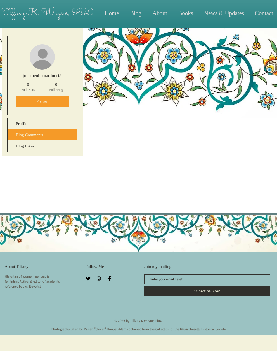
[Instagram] (98, 278)
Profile (21, 123)
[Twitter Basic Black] (88, 278)
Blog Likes (25, 146)
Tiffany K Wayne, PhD (47, 13)
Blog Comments (29, 135)
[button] (186, 10)
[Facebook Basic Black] (109, 278)
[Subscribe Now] (207, 291)
